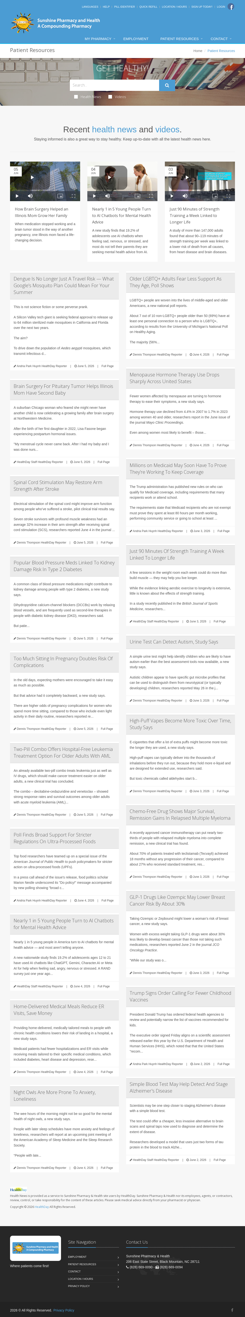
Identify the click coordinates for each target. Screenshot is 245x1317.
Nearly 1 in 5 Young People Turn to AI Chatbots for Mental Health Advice (121, 215)
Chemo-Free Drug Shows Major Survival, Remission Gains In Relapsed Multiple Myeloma (180, 814)
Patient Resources (180, 39)
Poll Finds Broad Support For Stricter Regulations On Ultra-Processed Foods (55, 838)
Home (198, 51)
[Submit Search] (167, 85)
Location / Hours (174, 6)
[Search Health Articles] (114, 85)
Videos (117, 96)
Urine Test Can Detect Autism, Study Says (174, 641)
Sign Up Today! (201, 6)
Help (106, 6)
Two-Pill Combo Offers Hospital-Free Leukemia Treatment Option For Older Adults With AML (63, 752)
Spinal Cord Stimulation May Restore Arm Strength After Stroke (58, 485)
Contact (219, 39)
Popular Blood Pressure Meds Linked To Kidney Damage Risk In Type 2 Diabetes (64, 566)
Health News (87, 96)
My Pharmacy (98, 39)
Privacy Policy (79, 1286)
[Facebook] (231, 6)
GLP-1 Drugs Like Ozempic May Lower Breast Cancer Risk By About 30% (177, 900)
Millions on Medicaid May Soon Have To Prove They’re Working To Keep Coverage (178, 468)
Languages (90, 6)
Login (221, 6)
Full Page (107, 366)
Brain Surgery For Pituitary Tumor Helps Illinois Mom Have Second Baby (63, 389)
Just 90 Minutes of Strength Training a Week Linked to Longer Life (194, 215)
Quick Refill (148, 6)
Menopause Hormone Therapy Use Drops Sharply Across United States (174, 378)
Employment (136, 39)
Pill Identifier (124, 6)
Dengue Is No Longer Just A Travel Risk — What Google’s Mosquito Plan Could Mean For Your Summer (64, 285)
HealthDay (42, 1207)
